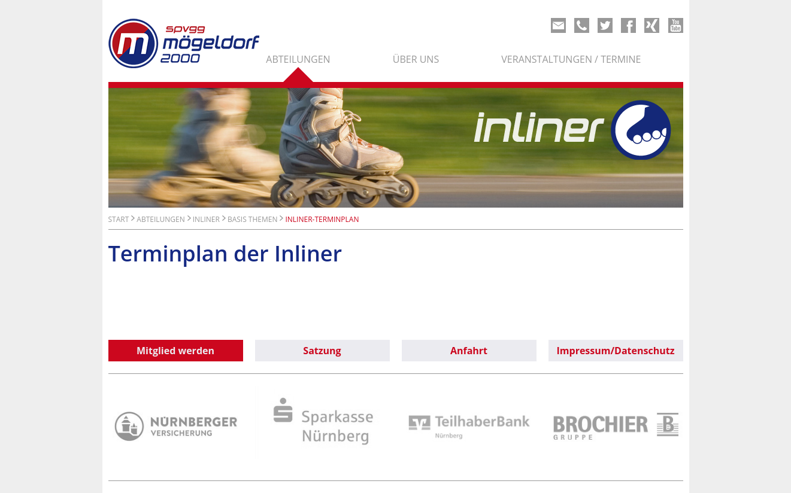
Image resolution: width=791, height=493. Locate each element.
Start (118, 219)
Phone (581, 25)
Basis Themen (253, 219)
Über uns (416, 59)
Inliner (206, 219)
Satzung (322, 350)
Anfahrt (468, 350)
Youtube (675, 25)
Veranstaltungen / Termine (571, 59)
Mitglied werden (175, 350)
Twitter (605, 25)
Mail (558, 25)
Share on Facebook (628, 25)
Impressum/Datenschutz (616, 350)
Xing (651, 25)
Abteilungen (298, 59)
